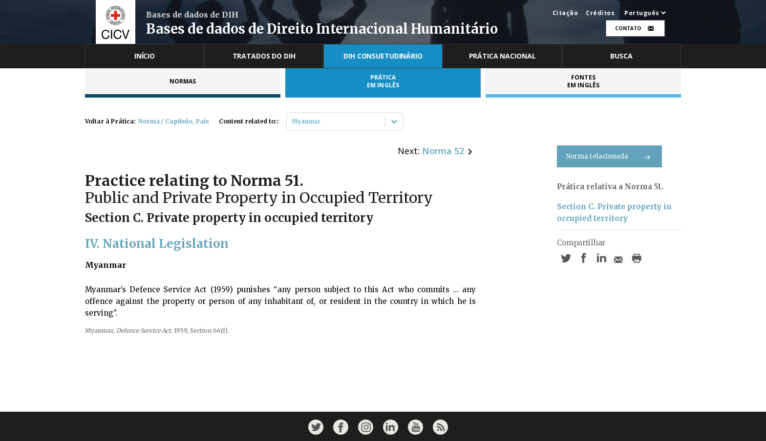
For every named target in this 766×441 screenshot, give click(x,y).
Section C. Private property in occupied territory (614, 212)
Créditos (600, 13)
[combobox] (292, 121)
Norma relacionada (609, 156)
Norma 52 (443, 151)
